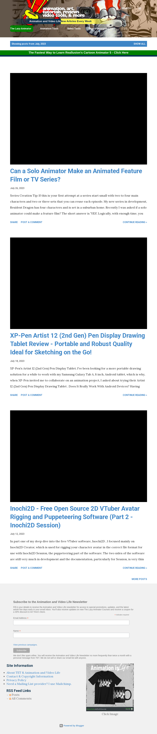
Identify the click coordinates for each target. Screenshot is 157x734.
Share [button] (14, 222)
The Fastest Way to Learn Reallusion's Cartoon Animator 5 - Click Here (78, 52)
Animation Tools (49, 28)
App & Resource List (100, 28)
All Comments (20, 698)
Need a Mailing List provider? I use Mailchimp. (39, 684)
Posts (14, 695)
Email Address (20, 618)
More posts (139, 579)
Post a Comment (31, 222)
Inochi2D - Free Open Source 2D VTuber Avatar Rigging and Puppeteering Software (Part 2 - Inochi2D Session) (75, 517)
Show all (140, 43)
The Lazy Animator (20, 28)
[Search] (126, 8)
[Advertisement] (72, 65)
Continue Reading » (135, 222)
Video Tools (74, 28)
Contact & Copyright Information (30, 676)
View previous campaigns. (25, 645)
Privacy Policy (16, 680)
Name (17, 631)
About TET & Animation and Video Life (33, 672)
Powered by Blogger (71, 725)
